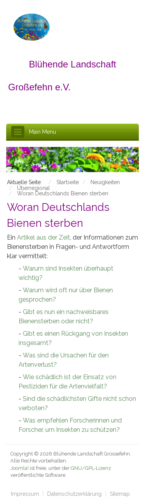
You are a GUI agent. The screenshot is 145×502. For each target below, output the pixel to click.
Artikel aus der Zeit (42, 237)
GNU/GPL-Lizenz (91, 468)
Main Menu (42, 132)
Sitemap (120, 494)
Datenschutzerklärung (74, 494)
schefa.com (48, 482)
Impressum (25, 494)
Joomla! (19, 468)
